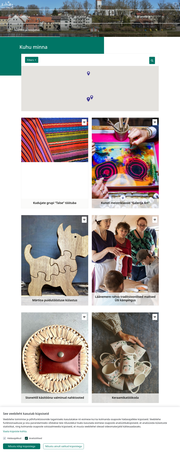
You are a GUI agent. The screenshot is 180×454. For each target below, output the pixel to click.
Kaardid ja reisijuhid (27, 30)
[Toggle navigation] (176, 5)
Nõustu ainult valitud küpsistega (63, 446)
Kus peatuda (142, 16)
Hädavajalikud (14, 438)
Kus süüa (80, 16)
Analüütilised (35, 438)
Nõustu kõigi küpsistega (21, 446)
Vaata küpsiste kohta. (15, 431)
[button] (91, 97)
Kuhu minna (22, 16)
